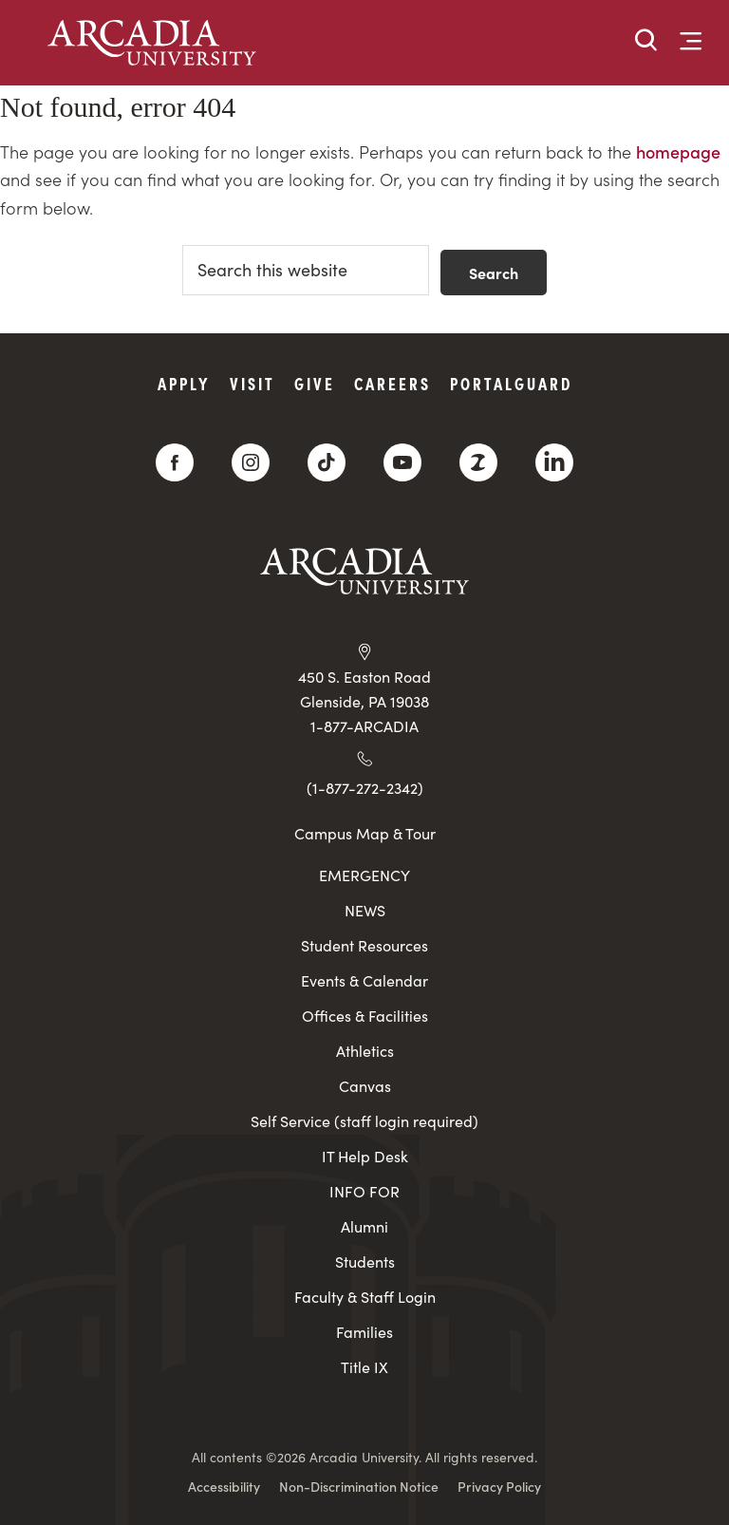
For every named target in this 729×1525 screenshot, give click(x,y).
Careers (392, 383)
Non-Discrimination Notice (359, 1486)
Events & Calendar (364, 980)
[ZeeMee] (478, 462)
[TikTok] (327, 462)
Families (364, 1332)
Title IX (364, 1367)
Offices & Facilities (365, 1015)
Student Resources (364, 945)
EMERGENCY (364, 875)
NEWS (365, 910)
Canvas (365, 1086)
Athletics (365, 1051)
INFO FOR (364, 1191)
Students (365, 1261)
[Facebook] (175, 462)
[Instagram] (251, 462)
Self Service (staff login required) (364, 1121)
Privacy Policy (499, 1486)
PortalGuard (511, 383)
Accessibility (224, 1486)
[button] (646, 41)
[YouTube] (402, 462)
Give (314, 383)
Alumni (364, 1226)
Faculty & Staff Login (365, 1297)
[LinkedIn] (554, 462)
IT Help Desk (365, 1156)
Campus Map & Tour (365, 832)
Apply (184, 383)
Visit (252, 383)
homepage (678, 151)
